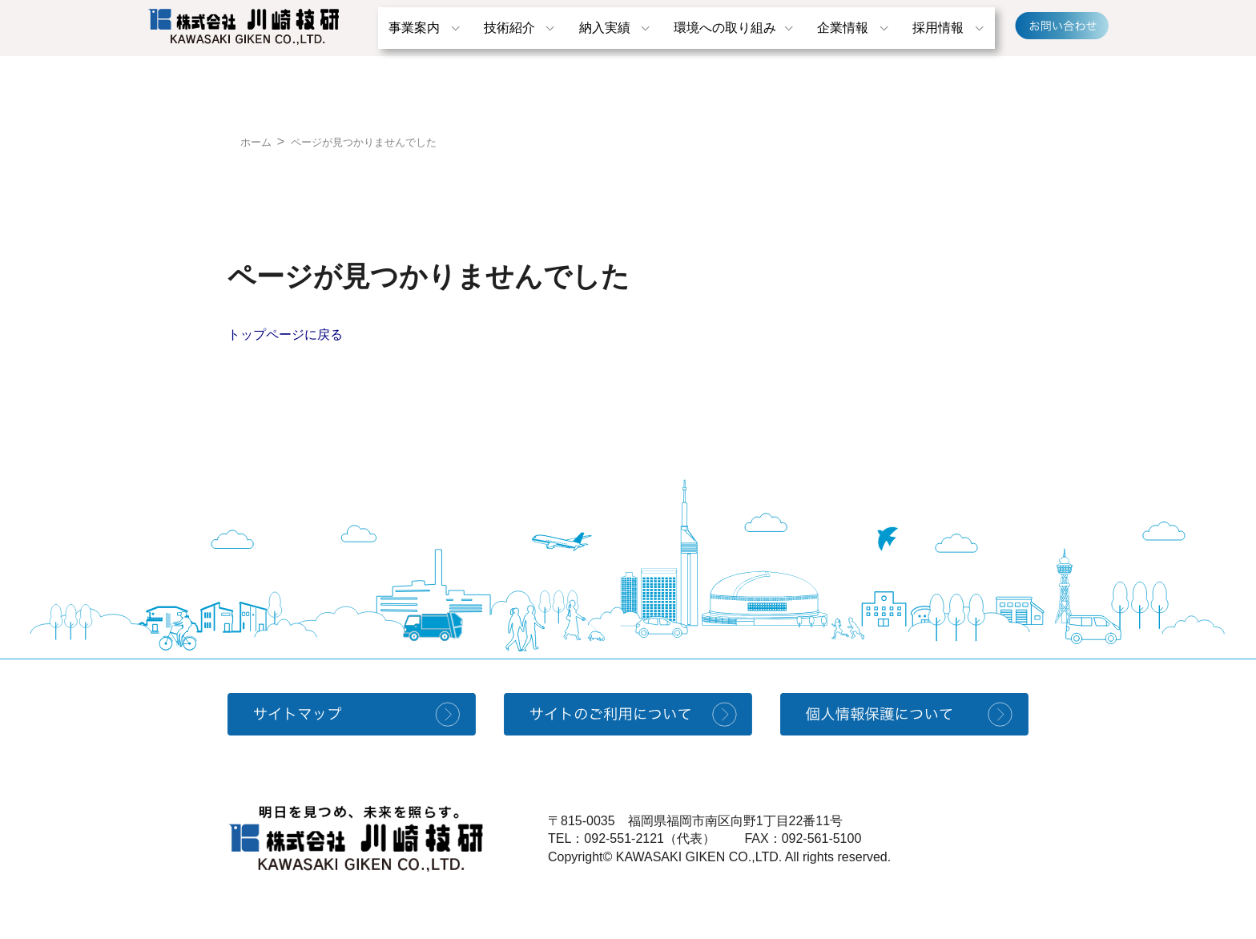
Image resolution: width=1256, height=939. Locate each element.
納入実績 (604, 27)
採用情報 (938, 27)
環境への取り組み (725, 27)
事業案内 (414, 27)
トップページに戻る (285, 334)
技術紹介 (509, 27)
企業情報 (842, 27)
